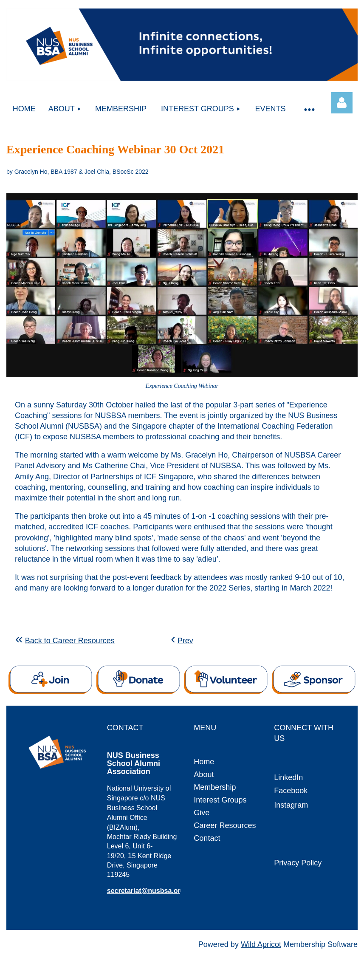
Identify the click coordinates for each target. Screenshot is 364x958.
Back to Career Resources (70, 640)
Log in (342, 102)
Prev (185, 640)
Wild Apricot (261, 944)
